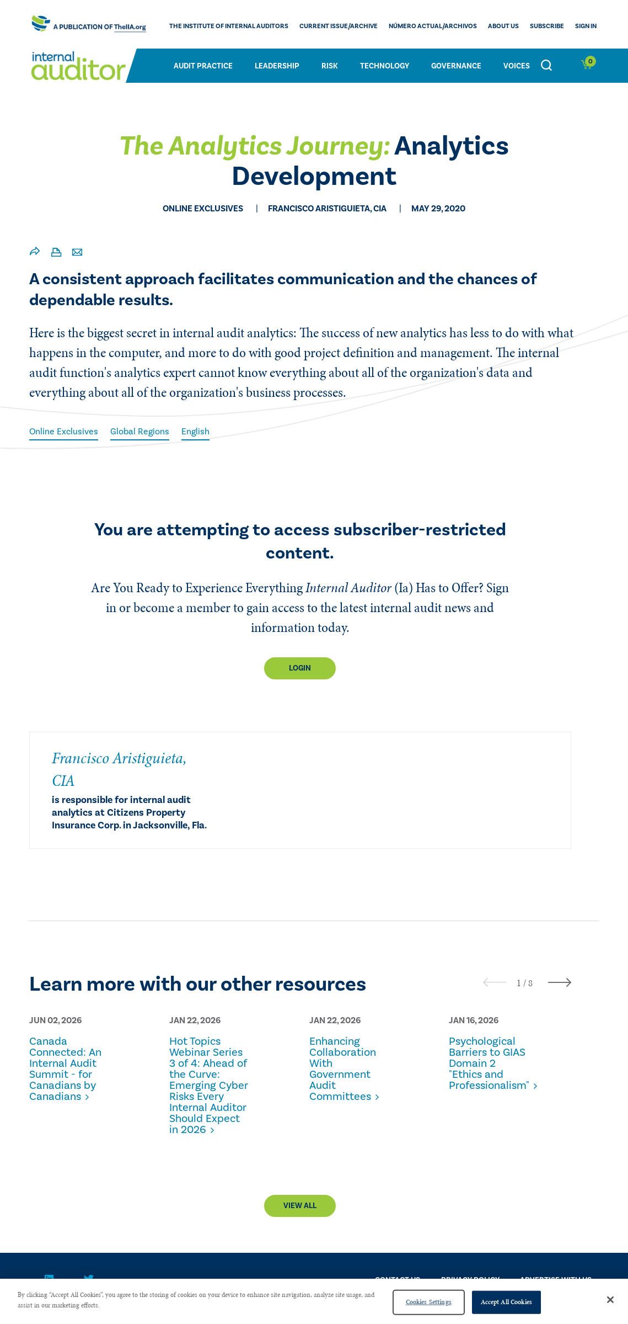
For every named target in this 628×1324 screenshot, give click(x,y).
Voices (516, 66)
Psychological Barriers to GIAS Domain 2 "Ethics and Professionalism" (489, 1063)
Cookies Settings (429, 1302)
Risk (329, 66)
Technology (384, 66)
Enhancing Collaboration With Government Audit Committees (342, 1069)
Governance (456, 66)
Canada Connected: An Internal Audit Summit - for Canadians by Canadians (65, 1069)
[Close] (610, 1300)
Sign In (586, 26)
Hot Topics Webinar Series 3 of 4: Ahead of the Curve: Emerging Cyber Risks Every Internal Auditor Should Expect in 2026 (208, 1085)
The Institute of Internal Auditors (228, 26)
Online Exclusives (63, 431)
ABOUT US (503, 26)
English (195, 431)
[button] (519, 983)
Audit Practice (203, 66)
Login (300, 668)
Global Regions (139, 431)
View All (299, 1206)
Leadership (277, 66)
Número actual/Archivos (433, 26)
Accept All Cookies (506, 1302)
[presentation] (494, 982)
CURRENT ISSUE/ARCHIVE (338, 26)
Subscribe (547, 26)
